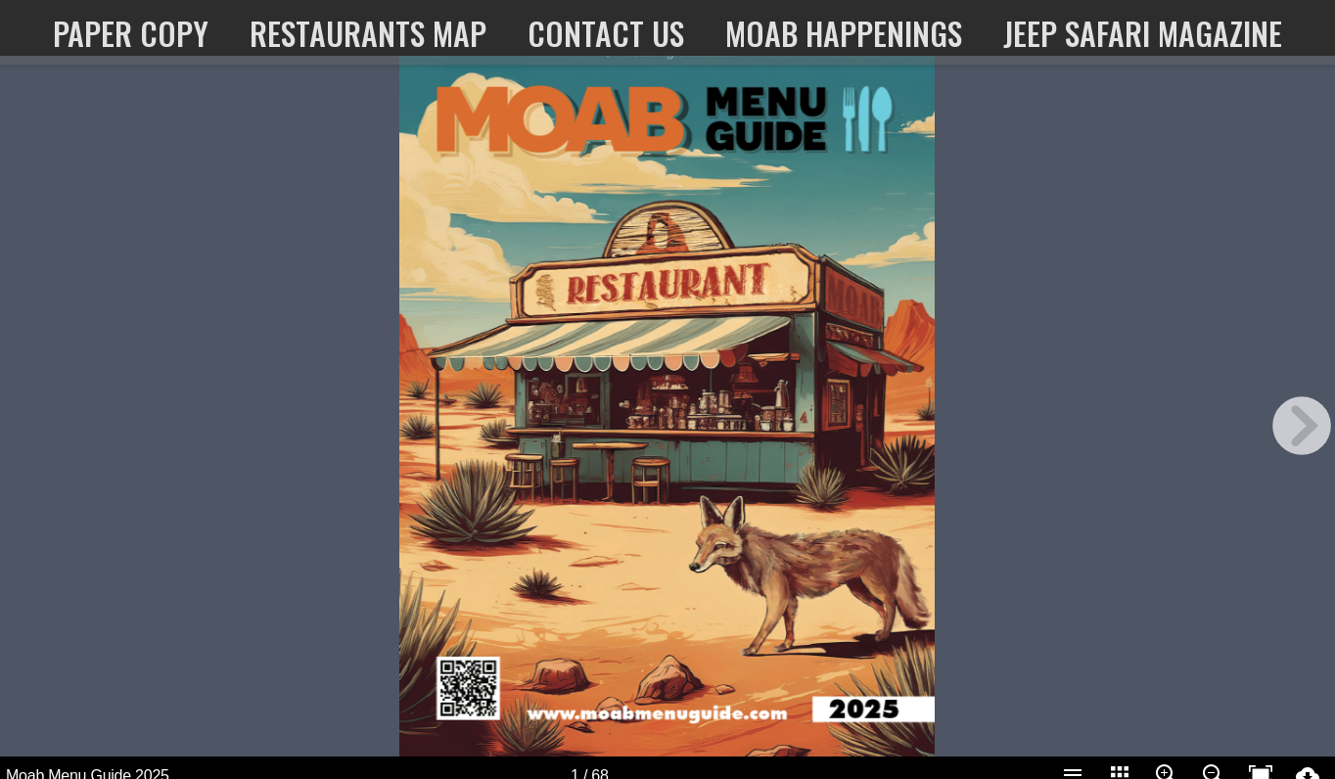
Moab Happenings (843, 33)
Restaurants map (368, 33)
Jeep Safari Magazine (1142, 33)
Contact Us (606, 33)
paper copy (130, 33)
